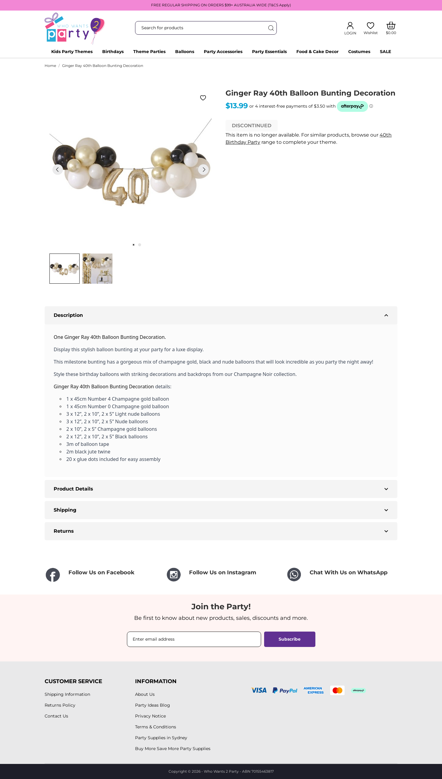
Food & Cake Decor (317, 51)
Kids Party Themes (72, 51)
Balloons (184, 51)
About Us (145, 694)
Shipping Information (67, 694)
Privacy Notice (150, 716)
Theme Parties (149, 51)
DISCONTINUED (251, 125)
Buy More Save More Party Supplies (172, 748)
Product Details (222, 489)
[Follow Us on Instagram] (221, 575)
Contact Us (56, 716)
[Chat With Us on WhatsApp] (341, 575)
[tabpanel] (130, 169)
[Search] (271, 28)
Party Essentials (269, 51)
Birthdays (113, 51)
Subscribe (290, 639)
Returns (222, 531)
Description (222, 315)
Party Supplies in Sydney (161, 737)
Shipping (222, 510)
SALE (385, 51)
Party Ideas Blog (152, 705)
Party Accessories (223, 51)
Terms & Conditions (155, 727)
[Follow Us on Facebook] (100, 575)
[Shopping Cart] (391, 28)
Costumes (359, 51)
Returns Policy (60, 705)
